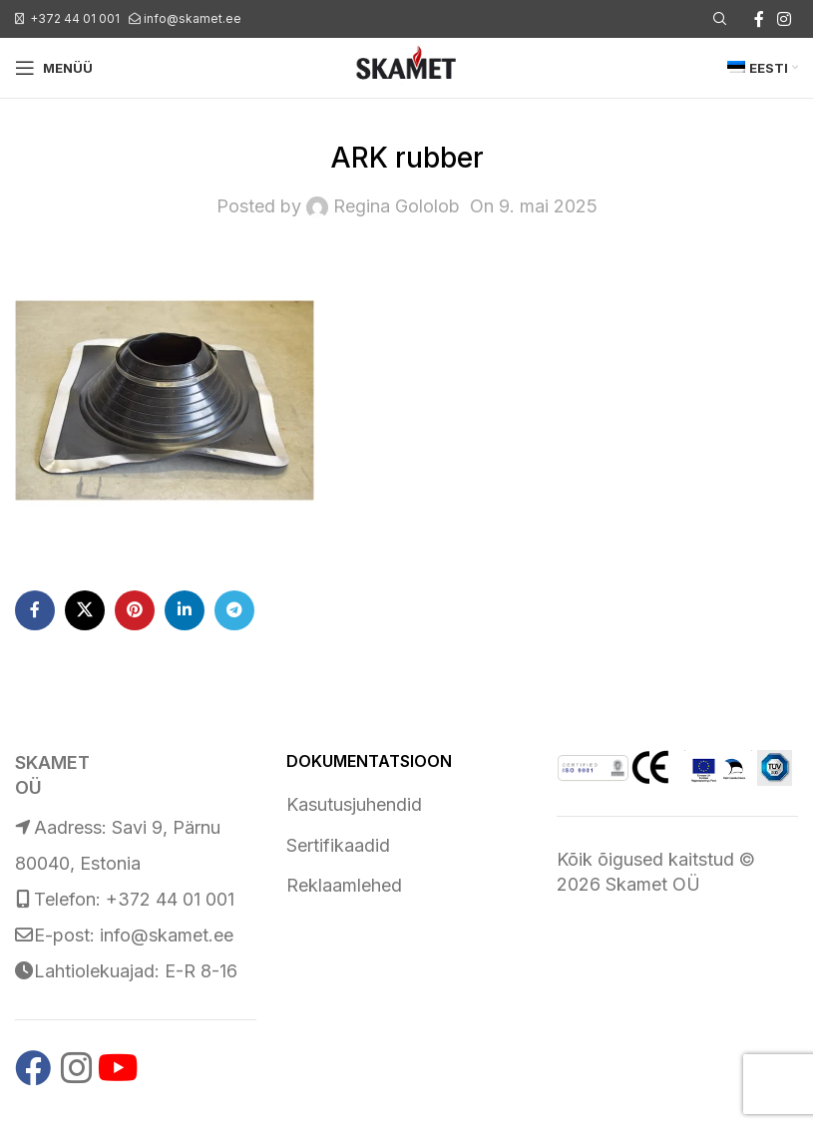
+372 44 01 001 (75, 18)
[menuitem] (762, 68)
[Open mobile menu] (54, 68)
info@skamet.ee (192, 18)
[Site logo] (406, 66)
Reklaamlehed (344, 885)
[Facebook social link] (759, 19)
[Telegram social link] (234, 610)
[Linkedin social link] (184, 610)
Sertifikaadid (338, 845)
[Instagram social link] (784, 19)
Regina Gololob (396, 205)
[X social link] (85, 610)
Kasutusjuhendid (354, 804)
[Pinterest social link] (135, 610)
